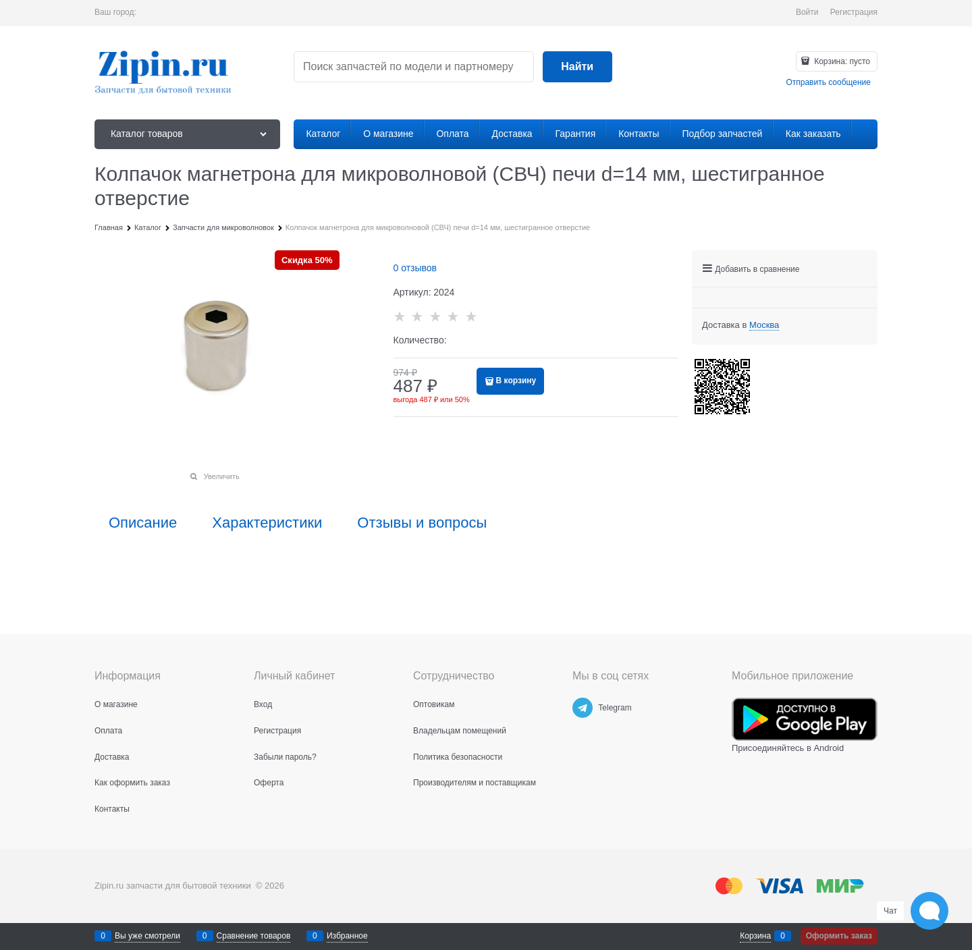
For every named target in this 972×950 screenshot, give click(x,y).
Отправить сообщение (828, 82)
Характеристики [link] (267, 522)
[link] (764, 325)
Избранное (347, 935)
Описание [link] (143, 522)
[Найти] (577, 67)
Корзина (755, 935)
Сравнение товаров (254, 935)
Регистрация (854, 12)
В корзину (516, 380)
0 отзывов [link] (415, 267)
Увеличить (222, 476)
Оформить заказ (839, 936)
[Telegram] (582, 708)
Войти (807, 12)
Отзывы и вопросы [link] (422, 522)
